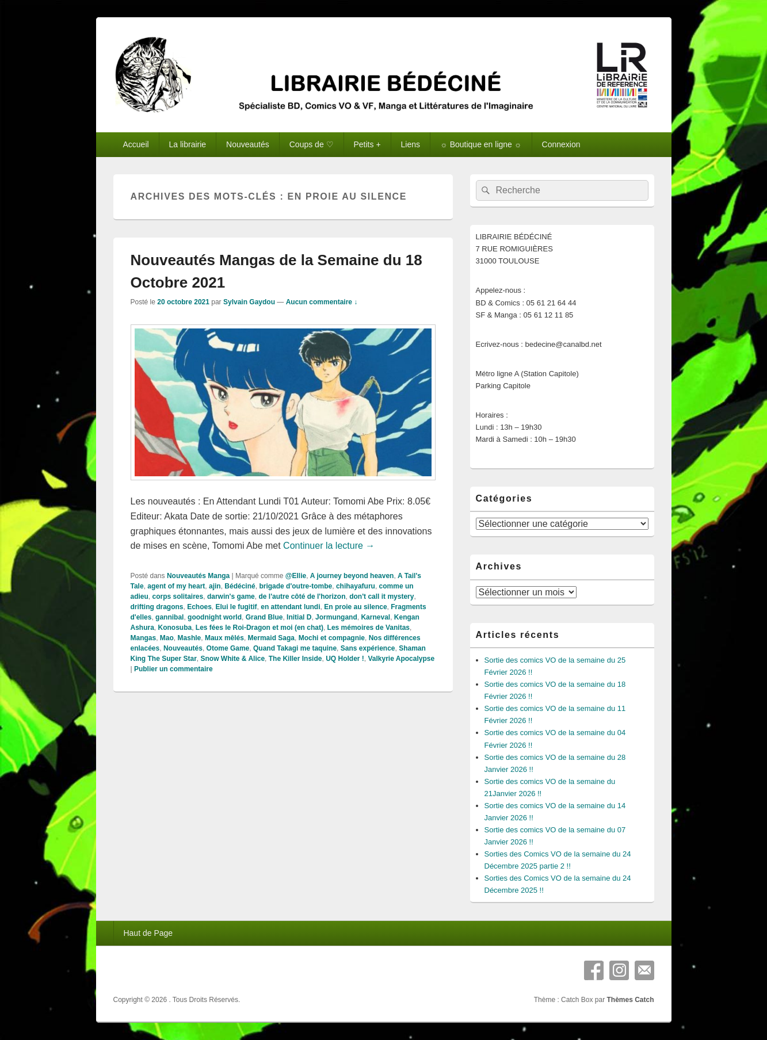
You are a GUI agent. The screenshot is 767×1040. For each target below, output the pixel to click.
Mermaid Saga (271, 638)
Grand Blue (264, 617)
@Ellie (295, 576)
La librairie (188, 144)
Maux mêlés (224, 638)
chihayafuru (355, 586)
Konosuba (175, 628)
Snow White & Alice (233, 659)
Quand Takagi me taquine (295, 648)
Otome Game (228, 648)
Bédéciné (239, 586)
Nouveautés (247, 144)
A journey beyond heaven (352, 576)
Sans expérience (368, 648)
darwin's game (231, 596)
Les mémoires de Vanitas (368, 628)
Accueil (135, 144)
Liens (410, 144)
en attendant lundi (290, 607)
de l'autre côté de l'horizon (301, 596)
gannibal (169, 617)
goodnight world (215, 617)
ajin (215, 586)
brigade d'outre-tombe (295, 586)
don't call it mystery (381, 596)
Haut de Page (148, 933)
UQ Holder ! (345, 659)
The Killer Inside (295, 659)
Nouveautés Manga (198, 576)
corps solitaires (178, 596)
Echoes (199, 607)
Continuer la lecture (329, 545)
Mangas (144, 638)
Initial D (299, 617)
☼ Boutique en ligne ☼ (481, 144)
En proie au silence (355, 607)
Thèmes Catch (630, 1000)
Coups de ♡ (311, 144)
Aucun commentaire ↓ (322, 302)
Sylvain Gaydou (249, 302)
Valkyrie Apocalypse (401, 659)
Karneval (375, 617)
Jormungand (336, 617)
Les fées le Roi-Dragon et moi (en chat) (259, 628)
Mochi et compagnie (332, 638)
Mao (167, 638)
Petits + (367, 144)
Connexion (561, 144)
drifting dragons (157, 607)
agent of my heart (176, 586)
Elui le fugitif (236, 607)
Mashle (189, 638)
